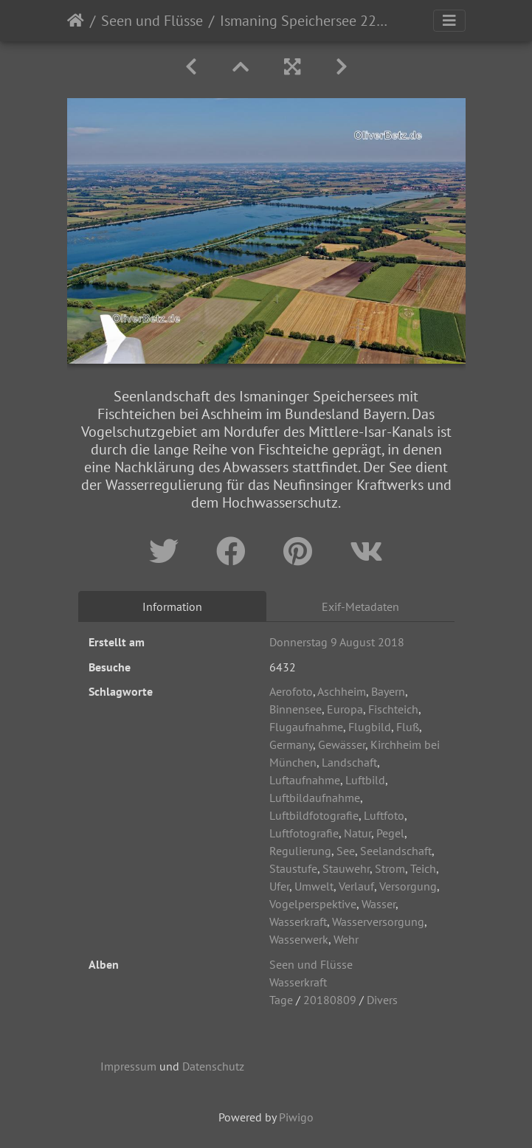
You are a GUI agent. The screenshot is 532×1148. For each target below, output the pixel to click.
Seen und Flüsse (152, 20)
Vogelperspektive (312, 903)
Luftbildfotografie (314, 815)
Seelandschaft (396, 850)
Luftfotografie (304, 833)
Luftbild (365, 779)
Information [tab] (172, 606)
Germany (291, 744)
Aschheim (341, 691)
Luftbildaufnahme (314, 797)
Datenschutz (213, 1066)
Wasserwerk (298, 939)
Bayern (388, 691)
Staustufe (293, 868)
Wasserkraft (298, 921)
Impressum (128, 1066)
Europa (345, 709)
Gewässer (341, 744)
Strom (390, 868)
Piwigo (296, 1117)
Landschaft (349, 762)
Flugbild (369, 726)
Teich (423, 868)
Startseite (75, 21)
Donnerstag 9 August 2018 (336, 641)
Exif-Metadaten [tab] (360, 606)
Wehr (346, 939)
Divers (382, 999)
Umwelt (314, 886)
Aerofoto (291, 691)
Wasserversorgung (378, 921)
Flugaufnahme (306, 726)
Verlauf (356, 886)
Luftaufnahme (304, 779)
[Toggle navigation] (449, 21)
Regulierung (300, 850)
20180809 (329, 999)
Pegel (390, 833)
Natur (357, 833)
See (345, 850)
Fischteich (393, 709)
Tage (281, 999)
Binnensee (295, 709)
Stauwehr (346, 868)
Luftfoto (384, 815)
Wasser (378, 903)
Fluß (407, 726)
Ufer (279, 886)
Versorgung (408, 886)
